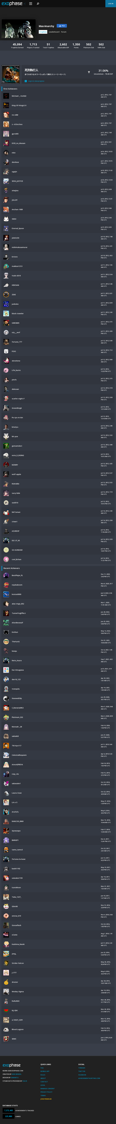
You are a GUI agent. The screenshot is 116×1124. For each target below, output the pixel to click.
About (43, 1078)
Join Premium (46, 1099)
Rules (43, 1075)
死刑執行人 (31, 70)
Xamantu (15, 1077)
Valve (25, 1081)
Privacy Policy (46, 1092)
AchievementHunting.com (89, 1078)
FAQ (42, 1068)
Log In (110, 3)
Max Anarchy (46, 26)
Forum (63, 32)
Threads (81, 1068)
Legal (43, 1085)
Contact (44, 1082)
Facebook (82, 1075)
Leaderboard (54, 32)
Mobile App (45, 1071)
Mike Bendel (16, 1074)
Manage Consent (48, 1088)
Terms (43, 1095)
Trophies (43, 32)
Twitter (81, 1071)
